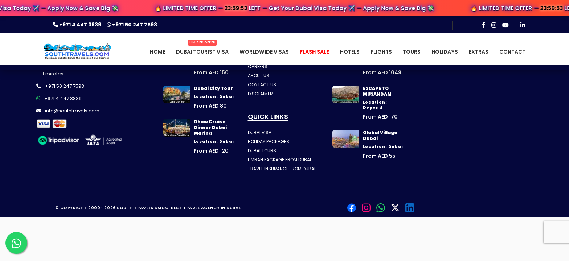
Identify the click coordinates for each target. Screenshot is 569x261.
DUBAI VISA (259, 132)
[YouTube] (505, 25)
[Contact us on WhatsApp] (16, 243)
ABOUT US (258, 75)
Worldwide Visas (264, 51)
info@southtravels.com (67, 110)
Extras (478, 51)
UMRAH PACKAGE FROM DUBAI (279, 160)
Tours (412, 51)
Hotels (350, 51)
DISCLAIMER (260, 94)
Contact (512, 51)
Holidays (444, 51)
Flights (381, 51)
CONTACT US (262, 85)
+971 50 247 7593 (132, 24)
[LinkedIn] (522, 25)
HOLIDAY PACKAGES (268, 141)
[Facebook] (484, 25)
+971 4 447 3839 (77, 24)
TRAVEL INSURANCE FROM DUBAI (281, 169)
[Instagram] (493, 25)
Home (157, 51)
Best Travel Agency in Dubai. (206, 208)
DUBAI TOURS (262, 151)
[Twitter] (395, 207)
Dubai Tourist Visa (202, 51)
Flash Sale (314, 51)
